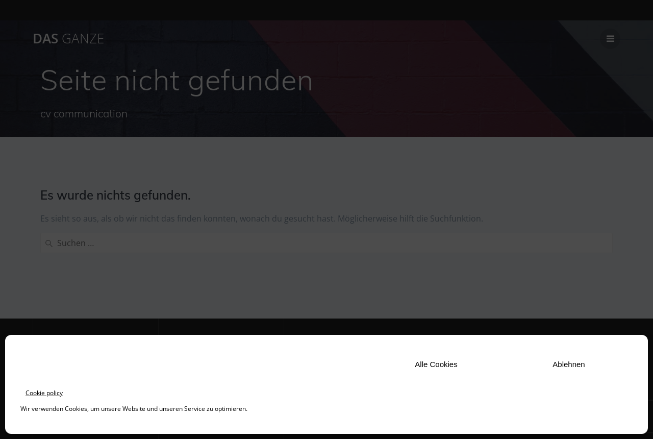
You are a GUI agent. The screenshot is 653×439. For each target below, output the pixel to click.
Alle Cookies (436, 364)
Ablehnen (568, 364)
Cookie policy (44, 392)
